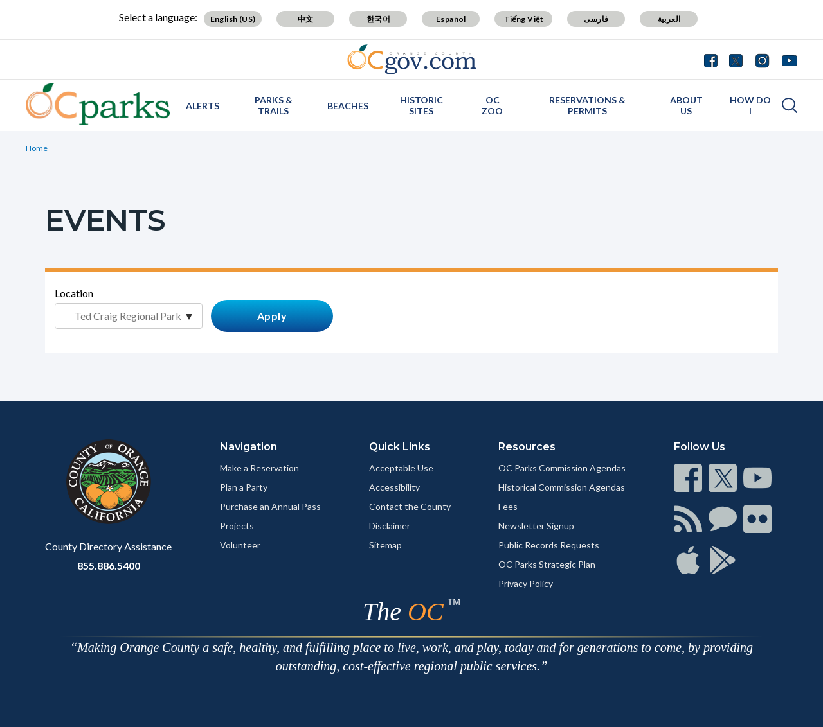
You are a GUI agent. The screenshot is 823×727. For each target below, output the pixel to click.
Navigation (248, 447)
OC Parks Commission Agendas (562, 467)
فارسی (596, 19)
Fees (508, 506)
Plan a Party (243, 487)
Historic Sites (421, 105)
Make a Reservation (259, 467)
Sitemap (385, 544)
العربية (669, 19)
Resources (527, 447)
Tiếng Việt (524, 19)
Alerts (202, 105)
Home (37, 148)
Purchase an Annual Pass (270, 506)
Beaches (347, 105)
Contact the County (410, 506)
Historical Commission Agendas (561, 487)
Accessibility (394, 487)
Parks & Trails (274, 105)
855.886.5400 (108, 565)
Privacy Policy (525, 583)
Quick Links (399, 447)
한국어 (378, 19)
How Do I (750, 105)
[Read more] (411, 59)
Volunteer (240, 544)
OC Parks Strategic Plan (546, 564)
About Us (686, 105)
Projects (237, 525)
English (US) (233, 19)
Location (74, 293)
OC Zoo (492, 105)
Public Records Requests (548, 544)
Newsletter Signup (536, 525)
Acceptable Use (401, 467)
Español (451, 19)
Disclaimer (389, 525)
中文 (306, 19)
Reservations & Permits (587, 105)
